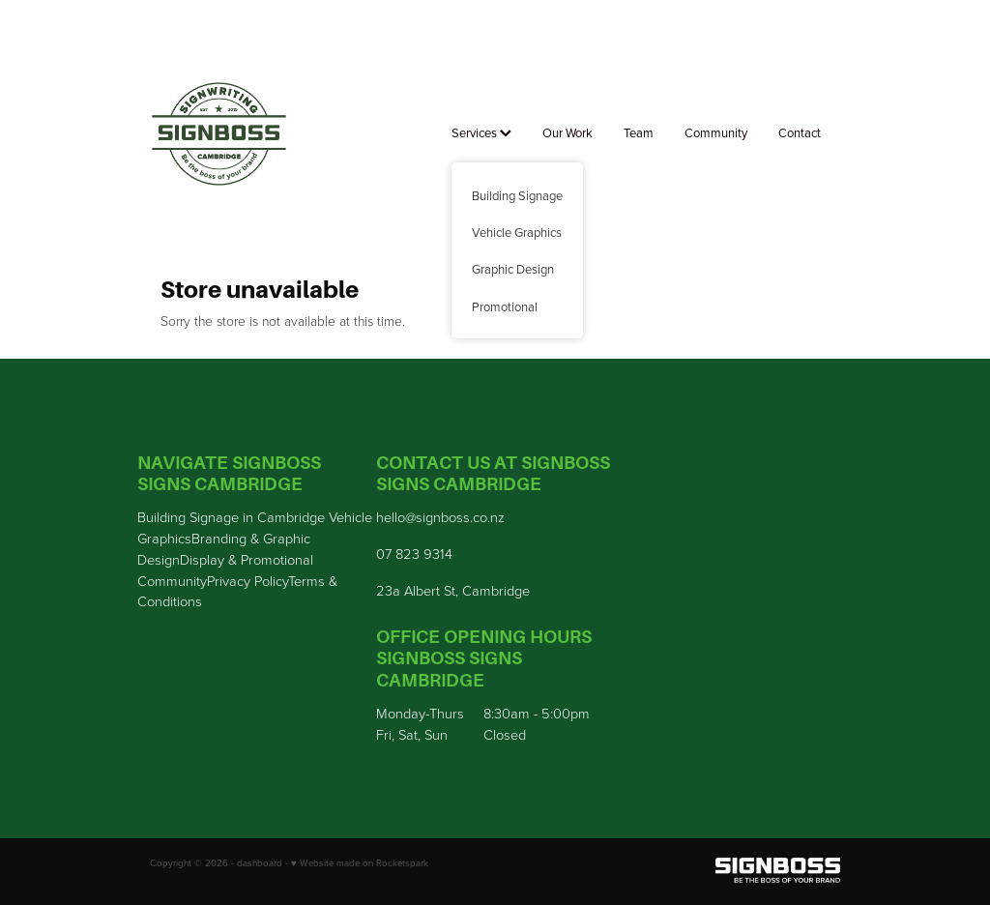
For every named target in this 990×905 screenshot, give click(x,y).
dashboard (259, 862)
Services (481, 132)
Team (639, 132)
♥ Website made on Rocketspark (359, 862)
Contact (799, 132)
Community (715, 132)
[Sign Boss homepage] (219, 134)
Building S (167, 516)
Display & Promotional (246, 559)
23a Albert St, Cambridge (453, 589)
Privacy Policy (247, 580)
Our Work (567, 132)
